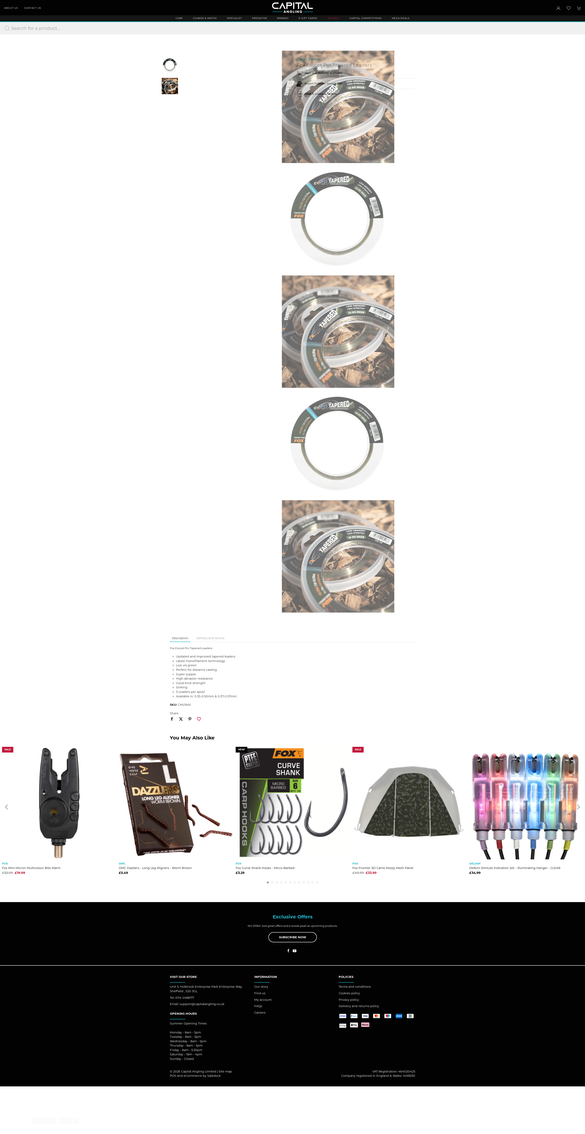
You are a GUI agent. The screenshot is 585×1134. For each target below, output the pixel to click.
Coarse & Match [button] (205, 18)
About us (11, 8)
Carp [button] (179, 18)
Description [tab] (180, 638)
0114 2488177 (184, 998)
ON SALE (333, 18)
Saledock (214, 1076)
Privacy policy (349, 1000)
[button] (569, 8)
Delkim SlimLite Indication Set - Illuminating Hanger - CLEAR (514, 868)
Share (174, 713)
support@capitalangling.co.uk (202, 1004)
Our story (261, 987)
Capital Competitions (365, 18)
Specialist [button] (234, 18)
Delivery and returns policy (359, 1006)
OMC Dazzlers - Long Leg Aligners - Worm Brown (155, 868)
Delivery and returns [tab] (210, 638)
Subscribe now (292, 937)
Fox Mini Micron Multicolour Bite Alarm (31, 868)
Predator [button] (259, 18)
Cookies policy (349, 993)
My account (263, 1000)
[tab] (268, 882)
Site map (225, 1071)
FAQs (258, 1006)
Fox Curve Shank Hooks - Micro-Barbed (265, 868)
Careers (260, 1012)
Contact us (32, 8)
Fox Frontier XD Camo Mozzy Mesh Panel (382, 868)
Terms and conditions (355, 987)
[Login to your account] (558, 8)
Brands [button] (282, 18)
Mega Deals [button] (400, 18)
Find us (259, 993)
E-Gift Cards (308, 18)
